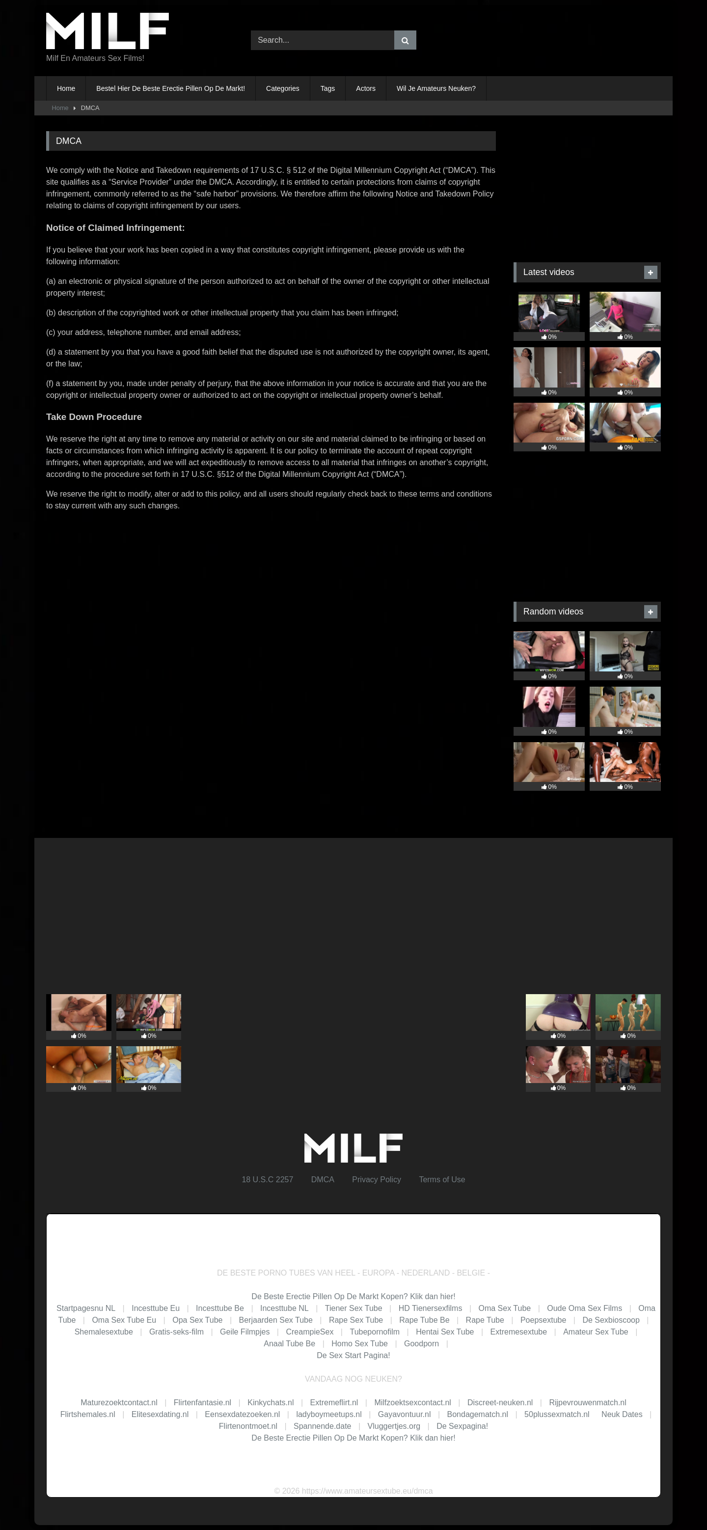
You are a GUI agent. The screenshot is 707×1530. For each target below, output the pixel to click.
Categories (282, 88)
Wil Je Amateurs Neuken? (436, 88)
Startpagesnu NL (85, 1308)
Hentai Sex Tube (445, 1332)
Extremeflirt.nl (334, 1402)
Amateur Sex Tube (595, 1332)
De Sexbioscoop (611, 1320)
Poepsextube (543, 1320)
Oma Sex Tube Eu (124, 1320)
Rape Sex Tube (356, 1320)
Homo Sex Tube (359, 1343)
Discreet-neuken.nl (500, 1402)
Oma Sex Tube (504, 1308)
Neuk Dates (622, 1414)
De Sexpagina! (462, 1426)
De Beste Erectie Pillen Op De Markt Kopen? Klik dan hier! (353, 1296)
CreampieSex (309, 1332)
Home (66, 88)
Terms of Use (442, 1179)
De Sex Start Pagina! (353, 1355)
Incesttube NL (284, 1308)
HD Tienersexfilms (430, 1308)
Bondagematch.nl (478, 1414)
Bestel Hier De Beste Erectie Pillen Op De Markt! (170, 88)
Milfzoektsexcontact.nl (412, 1402)
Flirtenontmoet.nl (248, 1426)
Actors (366, 88)
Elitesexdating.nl (160, 1414)
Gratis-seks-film (176, 1332)
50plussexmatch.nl (557, 1414)
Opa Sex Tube (197, 1320)
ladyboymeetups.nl (328, 1414)
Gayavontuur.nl (404, 1414)
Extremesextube (518, 1332)
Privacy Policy (376, 1179)
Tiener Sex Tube (353, 1308)
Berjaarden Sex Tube (276, 1320)
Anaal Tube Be (290, 1343)
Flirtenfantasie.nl (202, 1402)
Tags (328, 88)
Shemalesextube (104, 1332)
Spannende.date (322, 1426)
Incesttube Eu (156, 1308)
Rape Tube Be (424, 1320)
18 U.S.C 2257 (267, 1179)
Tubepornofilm (375, 1332)
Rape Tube (485, 1320)
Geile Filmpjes (245, 1332)
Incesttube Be (220, 1308)
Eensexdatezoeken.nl (242, 1414)
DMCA (322, 1179)
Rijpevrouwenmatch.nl (587, 1402)
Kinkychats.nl (270, 1402)
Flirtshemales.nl (87, 1414)
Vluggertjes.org (394, 1426)
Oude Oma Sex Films (584, 1308)
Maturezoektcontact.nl (119, 1402)
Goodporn (421, 1343)
